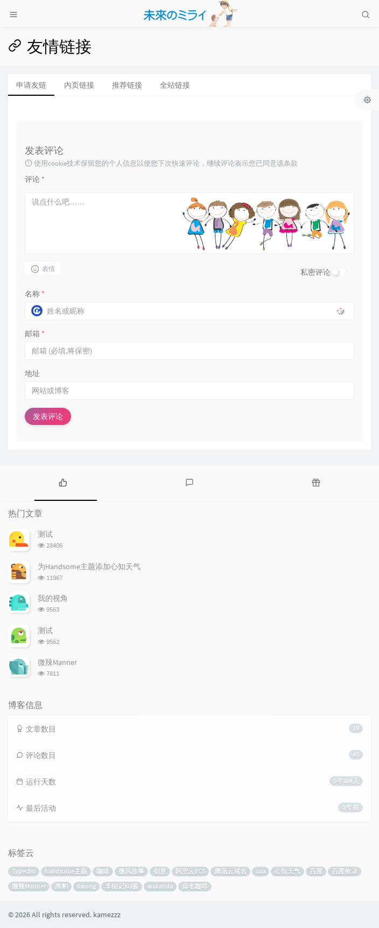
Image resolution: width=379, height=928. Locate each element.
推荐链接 (127, 85)
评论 (35, 179)
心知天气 (287, 871)
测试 (45, 534)
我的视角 (53, 598)
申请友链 (31, 85)
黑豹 (61, 886)
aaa (260, 871)
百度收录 (344, 871)
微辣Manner (57, 662)
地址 (32, 373)
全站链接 (175, 85)
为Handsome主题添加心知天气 (89, 566)
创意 (159, 871)
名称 (35, 294)
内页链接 (79, 85)
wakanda (160, 886)
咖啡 (102, 871)
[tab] (63, 482)
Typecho (24, 871)
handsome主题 (66, 871)
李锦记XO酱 (121, 886)
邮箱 (35, 333)
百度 (316, 871)
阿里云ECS (190, 871)
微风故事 (131, 871)
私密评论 (315, 272)
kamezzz (107, 914)
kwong (86, 886)
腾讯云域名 (230, 871)
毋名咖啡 (195, 886)
